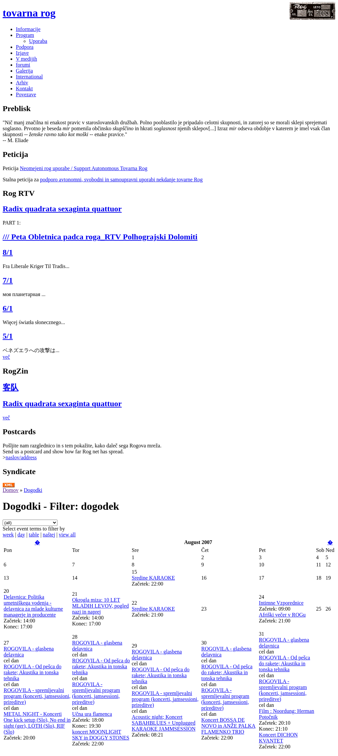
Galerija (24, 71)
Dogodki (33, 490)
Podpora (24, 47)
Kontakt (24, 88)
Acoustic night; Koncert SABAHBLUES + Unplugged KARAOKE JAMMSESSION (163, 723)
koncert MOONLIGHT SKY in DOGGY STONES (100, 735)
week (8, 534)
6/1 (8, 308)
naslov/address (21, 457)
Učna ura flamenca (92, 714)
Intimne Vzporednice (281, 603)
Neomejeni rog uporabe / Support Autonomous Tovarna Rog (84, 168)
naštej (49, 534)
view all (67, 534)
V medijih (26, 59)
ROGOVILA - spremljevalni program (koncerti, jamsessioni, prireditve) (37, 696)
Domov (10, 490)
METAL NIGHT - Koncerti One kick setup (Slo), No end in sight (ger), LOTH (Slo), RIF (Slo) (37, 723)
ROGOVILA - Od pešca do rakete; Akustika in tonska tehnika (32, 672)
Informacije (28, 29)
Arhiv (22, 82)
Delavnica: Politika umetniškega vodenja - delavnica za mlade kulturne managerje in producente (33, 606)
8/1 (8, 252)
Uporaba (38, 41)
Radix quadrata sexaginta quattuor (62, 208)
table (34, 534)
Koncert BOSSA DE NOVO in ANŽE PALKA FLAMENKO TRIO (228, 726)
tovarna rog (29, 13)
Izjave (22, 53)
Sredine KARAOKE (153, 578)
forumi (23, 65)
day (21, 534)
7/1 (8, 280)
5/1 (8, 336)
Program (25, 35)
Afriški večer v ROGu (282, 615)
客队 (10, 387)
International (29, 76)
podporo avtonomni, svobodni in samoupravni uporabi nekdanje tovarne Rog (121, 179)
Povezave (26, 94)
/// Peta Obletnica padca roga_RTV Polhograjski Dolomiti (100, 236)
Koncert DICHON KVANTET (278, 737)
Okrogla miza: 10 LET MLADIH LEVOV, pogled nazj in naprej (100, 606)
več (6, 357)
